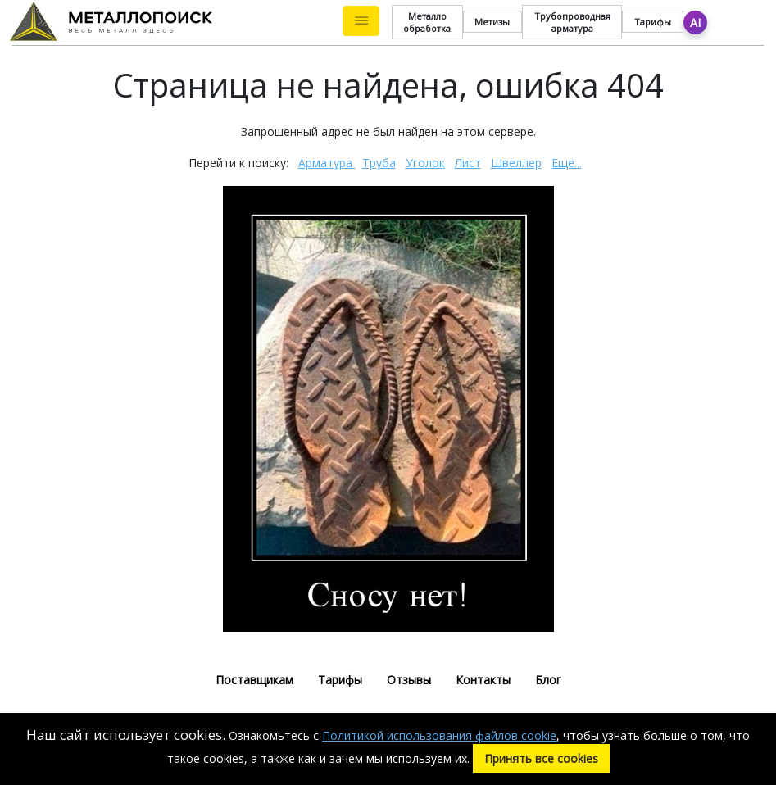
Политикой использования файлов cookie (439, 735)
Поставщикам (254, 679)
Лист (468, 162)
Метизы (492, 22)
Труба (379, 162)
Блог (548, 679)
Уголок (425, 162)
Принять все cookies (541, 758)
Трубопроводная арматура (572, 22)
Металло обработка (427, 22)
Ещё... (566, 162)
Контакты (483, 679)
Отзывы (409, 679)
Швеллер (516, 162)
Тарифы (652, 22)
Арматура (327, 162)
